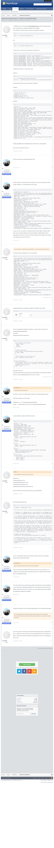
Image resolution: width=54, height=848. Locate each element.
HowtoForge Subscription (41, 8)
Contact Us (35, 778)
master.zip (21, 313)
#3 (51, 240)
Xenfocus (9, 778)
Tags (10, 8)
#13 (51, 622)
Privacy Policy (50, 780)
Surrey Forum (50, 782)
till (2, 168)
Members (22, 8)
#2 (51, 167)
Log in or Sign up (48, 0)
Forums (15, 8)
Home (46, 778)
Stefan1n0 (35, 702)
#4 (51, 299)
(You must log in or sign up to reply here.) (45, 648)
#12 (51, 594)
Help (39, 778)
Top (49, 778)
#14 (51, 640)
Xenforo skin (4, 778)
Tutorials (4, 8)
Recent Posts (15, 11)
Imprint (42, 778)
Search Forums (7, 11)
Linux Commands (30, 8)
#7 (51, 407)
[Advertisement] (27, 730)
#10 (51, 547)
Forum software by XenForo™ (11, 780)
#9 (51, 493)
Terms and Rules (44, 780)
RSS (51, 778)
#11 (51, 576)
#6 (51, 379)
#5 (51, 320)
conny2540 (4, 257)
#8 (51, 463)
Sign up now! (27, 664)
